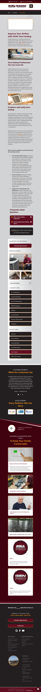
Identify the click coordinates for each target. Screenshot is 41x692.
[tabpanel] (20, 385)
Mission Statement (26, 639)
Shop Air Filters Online (17, 319)
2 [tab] (20, 394)
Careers (23, 645)
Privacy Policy (11, 690)
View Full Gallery (20, 283)
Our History (24, 640)
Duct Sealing (22, 12)
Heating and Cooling (12, 639)
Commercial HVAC (15, 297)
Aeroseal (13, 334)
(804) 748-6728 (13, 1)
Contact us (14, 230)
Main (9, 12)
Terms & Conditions (20, 690)
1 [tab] (18, 394)
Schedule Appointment (20, 245)
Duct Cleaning (14, 338)
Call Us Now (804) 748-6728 (20, 615)
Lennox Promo (15, 315)
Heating (13, 310)
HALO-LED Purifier (15, 356)
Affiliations (24, 642)
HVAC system (22, 42)
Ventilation (15, 12)
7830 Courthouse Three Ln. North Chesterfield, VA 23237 (27, 670)
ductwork (20, 134)
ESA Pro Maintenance (16, 301)
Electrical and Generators (13, 644)
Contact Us (20, 625)
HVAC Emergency (15, 306)
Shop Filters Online (12, 650)
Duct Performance (15, 347)
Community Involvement (27, 644)
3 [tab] (22, 394)
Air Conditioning (15, 292)
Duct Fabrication (15, 343)
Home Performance (12, 645)
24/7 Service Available (26, 1)
